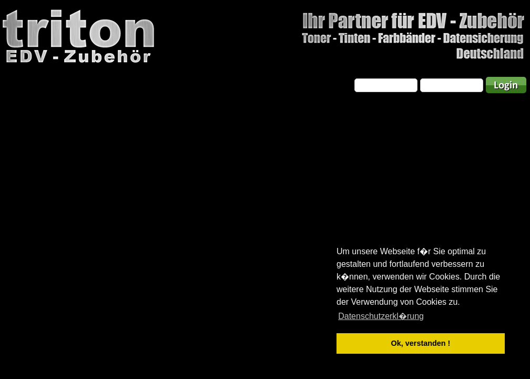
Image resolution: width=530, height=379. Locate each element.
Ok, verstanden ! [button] (421, 343)
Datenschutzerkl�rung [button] (381, 316)
